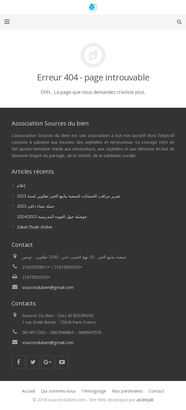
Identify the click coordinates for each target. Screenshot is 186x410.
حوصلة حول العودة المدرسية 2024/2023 (52, 216)
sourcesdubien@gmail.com (48, 287)
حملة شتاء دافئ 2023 (36, 206)
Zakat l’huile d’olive (34, 227)
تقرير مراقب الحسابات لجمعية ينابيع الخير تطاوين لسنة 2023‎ (68, 196)
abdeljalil (145, 399)
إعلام (21, 185)
